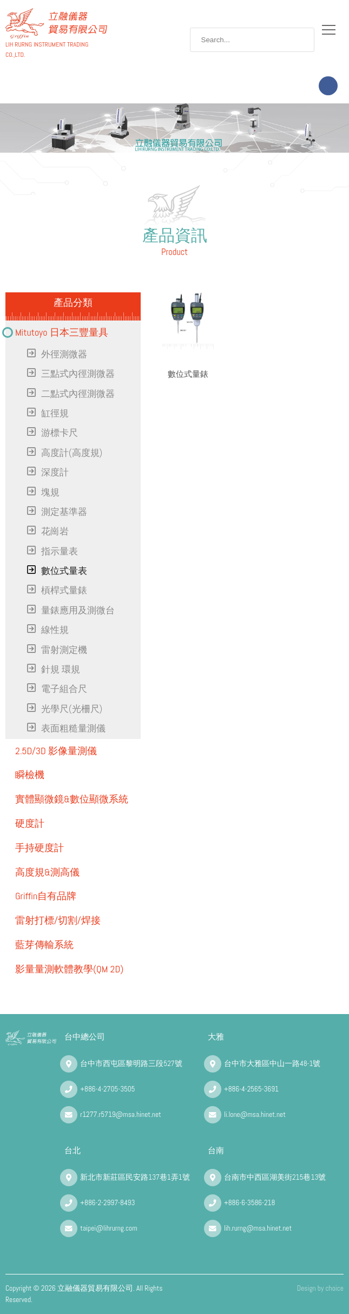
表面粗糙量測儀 (73, 728)
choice (334, 1288)
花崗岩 (55, 531)
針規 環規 (60, 669)
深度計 (55, 472)
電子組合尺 (64, 689)
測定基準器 (64, 512)
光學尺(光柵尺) (71, 709)
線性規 (55, 630)
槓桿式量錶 (64, 590)
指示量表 (59, 551)
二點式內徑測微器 (78, 394)
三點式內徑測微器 (78, 374)
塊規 (50, 492)
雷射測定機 (64, 650)
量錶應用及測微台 (78, 610)
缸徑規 (55, 413)
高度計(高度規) (71, 453)
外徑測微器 (64, 354)
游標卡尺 (59, 433)
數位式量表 (64, 571)
